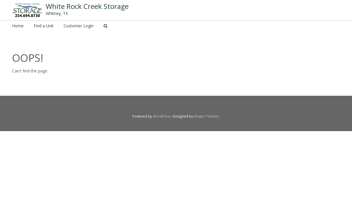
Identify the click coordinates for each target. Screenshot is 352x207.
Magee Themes (206, 116)
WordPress (162, 116)
